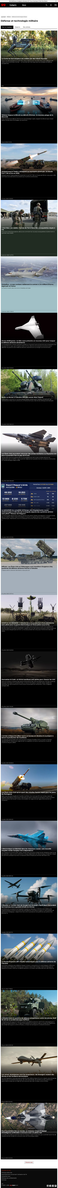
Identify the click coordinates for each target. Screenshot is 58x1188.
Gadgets (13, 5)
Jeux (24, 5)
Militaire (9, 16)
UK (2, 1183)
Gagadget (3, 4)
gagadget (3, 16)
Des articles (26, 27)
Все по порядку (7, 27)
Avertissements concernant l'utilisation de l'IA (14, 1174)
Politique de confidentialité (9, 1178)
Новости (17, 27)
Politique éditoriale (7, 1172)
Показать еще (29, 1162)
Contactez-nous (6, 1176)
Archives (4, 1180)
